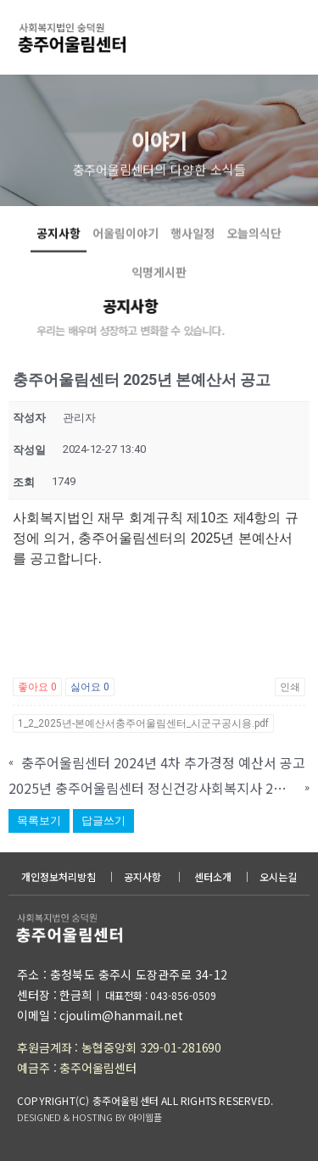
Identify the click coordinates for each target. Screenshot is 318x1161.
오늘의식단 (254, 250)
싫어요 (89, 687)
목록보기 (39, 820)
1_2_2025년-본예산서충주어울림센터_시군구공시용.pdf (143, 723)
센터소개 (213, 876)
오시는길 (278, 876)
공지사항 (58, 250)
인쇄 (290, 687)
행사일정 (192, 250)
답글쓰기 (103, 820)
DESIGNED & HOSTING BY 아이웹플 (89, 1117)
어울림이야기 (125, 250)
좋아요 (37, 687)
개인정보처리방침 (58, 876)
